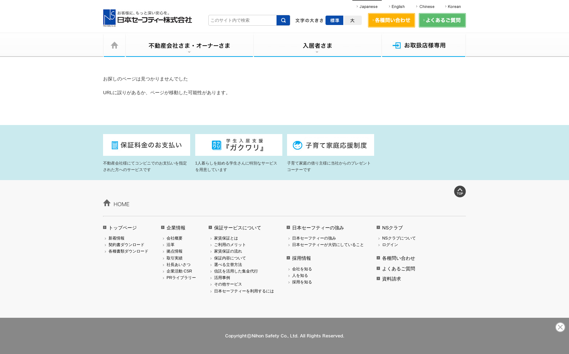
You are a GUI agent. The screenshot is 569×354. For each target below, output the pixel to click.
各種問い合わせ (398, 258)
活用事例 (222, 277)
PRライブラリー (181, 277)
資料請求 (391, 279)
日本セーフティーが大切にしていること (328, 244)
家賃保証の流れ (228, 251)
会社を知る (302, 269)
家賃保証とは (226, 238)
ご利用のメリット (230, 244)
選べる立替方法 (228, 264)
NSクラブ (392, 227)
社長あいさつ (179, 264)
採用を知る (302, 282)
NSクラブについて (399, 238)
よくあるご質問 (398, 268)
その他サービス (228, 284)
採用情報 (301, 258)
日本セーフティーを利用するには (244, 291)
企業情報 (176, 227)
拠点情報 (175, 251)
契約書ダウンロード (126, 244)
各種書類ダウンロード (128, 251)
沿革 (171, 244)
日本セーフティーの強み (318, 227)
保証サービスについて (237, 227)
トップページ (123, 227)
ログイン (390, 244)
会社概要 (175, 238)
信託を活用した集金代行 (236, 271)
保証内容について (230, 258)
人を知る (300, 275)
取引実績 (175, 258)
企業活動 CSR (179, 271)
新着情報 (116, 238)
